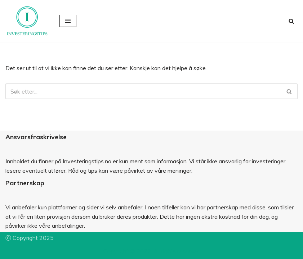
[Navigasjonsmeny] (67, 21)
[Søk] (291, 21)
